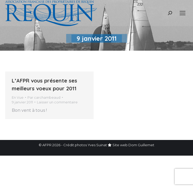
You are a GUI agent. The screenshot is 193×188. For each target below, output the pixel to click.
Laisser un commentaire (57, 102)
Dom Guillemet (141, 145)
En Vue (18, 97)
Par (43, 97)
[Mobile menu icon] (182, 13)
